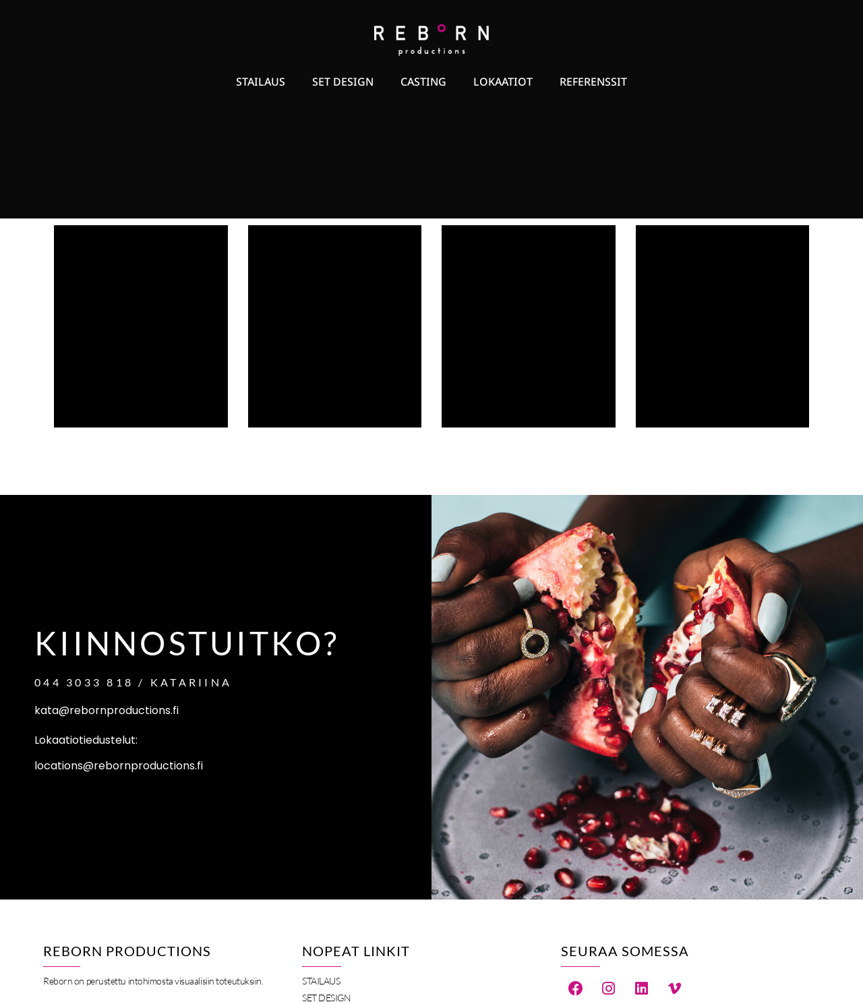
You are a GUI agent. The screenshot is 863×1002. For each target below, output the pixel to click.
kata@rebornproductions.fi (106, 710)
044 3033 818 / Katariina (133, 682)
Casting (423, 81)
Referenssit (593, 81)
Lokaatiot (503, 81)
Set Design (343, 81)
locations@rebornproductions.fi (118, 765)
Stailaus (260, 81)
